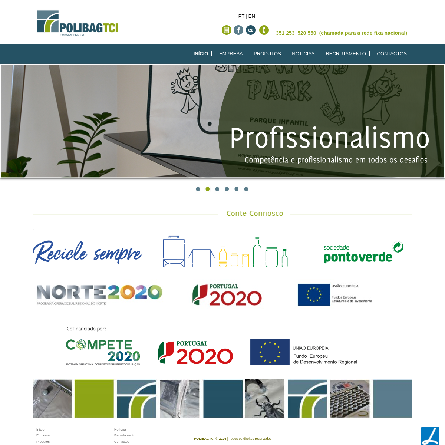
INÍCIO (201, 53)
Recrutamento (124, 435)
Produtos (43, 442)
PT (241, 16)
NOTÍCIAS (303, 53)
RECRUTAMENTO (346, 53)
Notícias (120, 429)
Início (40, 429)
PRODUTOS (267, 53)
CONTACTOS (392, 53)
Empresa (43, 435)
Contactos (121, 442)
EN (251, 16)
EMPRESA (231, 53)
